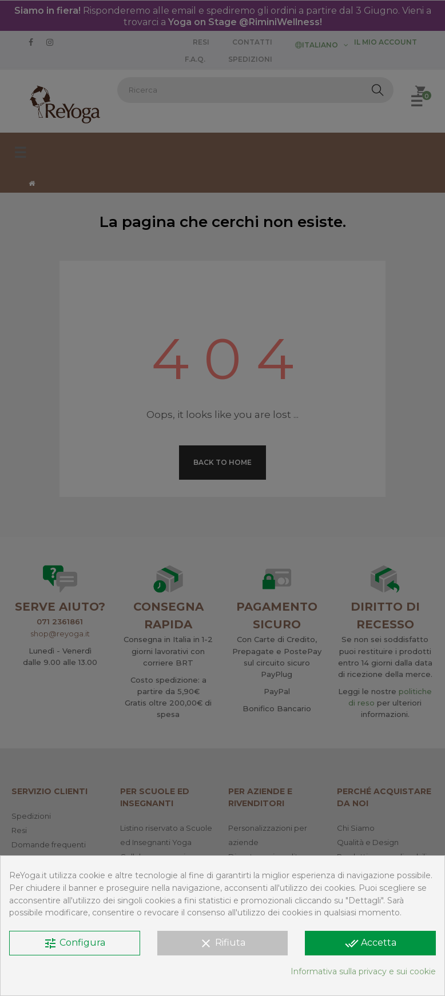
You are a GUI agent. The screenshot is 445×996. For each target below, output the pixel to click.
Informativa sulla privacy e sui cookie (363, 971)
